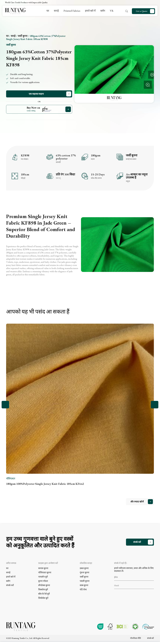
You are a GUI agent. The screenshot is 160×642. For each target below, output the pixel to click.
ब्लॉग (102, 10)
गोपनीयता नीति (135, 638)
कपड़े (56, 10)
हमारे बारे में (90, 10)
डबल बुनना (84, 568)
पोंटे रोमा (83, 589)
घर (47, 10)
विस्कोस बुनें (43, 589)
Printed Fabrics (72, 10)
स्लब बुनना (84, 585)
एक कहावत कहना (36, 93)
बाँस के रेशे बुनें (44, 593)
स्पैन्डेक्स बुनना (44, 585)
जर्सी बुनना (22, 36)
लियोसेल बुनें (43, 598)
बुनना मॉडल (43, 581)
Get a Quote (141, 11)
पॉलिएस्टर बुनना (44, 572)
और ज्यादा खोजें (137, 501)
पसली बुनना (85, 581)
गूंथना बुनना (84, 572)
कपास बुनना (43, 568)
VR (112, 10)
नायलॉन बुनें (43, 576)
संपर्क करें (137, 542)
